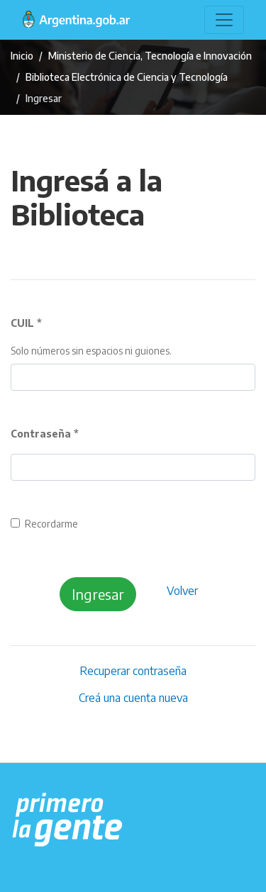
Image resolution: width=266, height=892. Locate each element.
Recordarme (51, 524)
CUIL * (26, 323)
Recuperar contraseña (133, 671)
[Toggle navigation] (224, 20)
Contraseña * (45, 434)
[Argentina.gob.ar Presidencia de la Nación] (68, 820)
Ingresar (98, 594)
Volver (182, 591)
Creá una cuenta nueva (133, 698)
